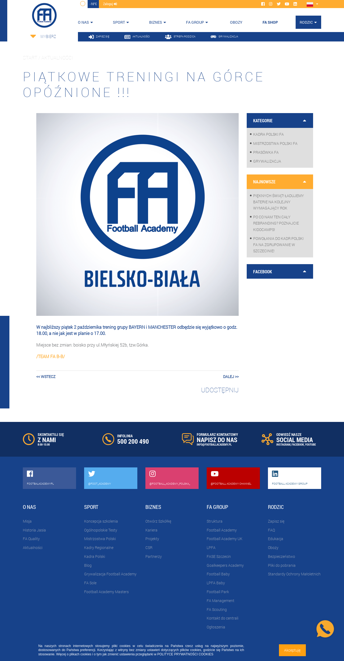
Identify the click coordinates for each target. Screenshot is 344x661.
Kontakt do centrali (222, 618)
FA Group (195, 22)
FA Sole (90, 582)
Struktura (215, 521)
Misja (27, 521)
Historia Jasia (34, 530)
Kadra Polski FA (268, 134)
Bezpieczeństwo (281, 556)
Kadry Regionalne (98, 547)
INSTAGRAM (283, 444)
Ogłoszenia (216, 626)
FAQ (271, 530)
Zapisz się (276, 521)
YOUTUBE (310, 444)
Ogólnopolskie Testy (100, 530)
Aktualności (32, 547)
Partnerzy (153, 556)
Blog (88, 565)
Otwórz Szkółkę (158, 521)
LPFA (211, 547)
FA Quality (31, 538)
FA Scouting (217, 609)
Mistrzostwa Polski (100, 538)
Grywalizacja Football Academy (110, 573)
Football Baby (218, 573)
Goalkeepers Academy (225, 565)
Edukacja (275, 538)
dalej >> (231, 376)
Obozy (273, 547)
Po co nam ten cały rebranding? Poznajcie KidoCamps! (276, 223)
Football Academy (222, 530)
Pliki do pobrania (282, 565)
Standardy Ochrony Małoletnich (294, 573)
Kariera (151, 530)
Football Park (218, 591)
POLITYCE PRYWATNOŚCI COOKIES (185, 654)
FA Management (220, 600)
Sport (119, 22)
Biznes (155, 22)
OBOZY (236, 22)
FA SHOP (270, 22)
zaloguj (110, 4)
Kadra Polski (94, 556)
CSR (148, 547)
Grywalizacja (267, 161)
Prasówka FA (266, 152)
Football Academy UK (224, 538)
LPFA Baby (216, 582)
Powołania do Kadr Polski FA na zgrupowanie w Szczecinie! (278, 244)
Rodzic (306, 22)
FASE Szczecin (219, 556)
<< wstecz (45, 376)
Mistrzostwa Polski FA (275, 143)
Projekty (152, 538)
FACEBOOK (298, 444)
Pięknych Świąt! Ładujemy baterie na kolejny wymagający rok (278, 202)
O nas (83, 22)
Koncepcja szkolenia (101, 521)
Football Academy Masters (106, 591)
